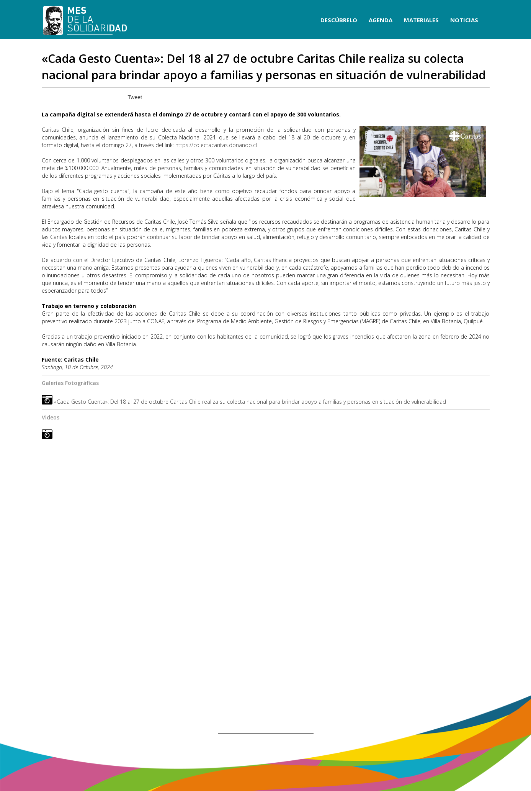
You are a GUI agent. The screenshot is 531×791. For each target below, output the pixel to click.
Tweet (135, 97)
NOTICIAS (464, 20)
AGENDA (380, 20)
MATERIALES (421, 20)
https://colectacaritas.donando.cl (216, 145)
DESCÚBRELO (338, 20)
